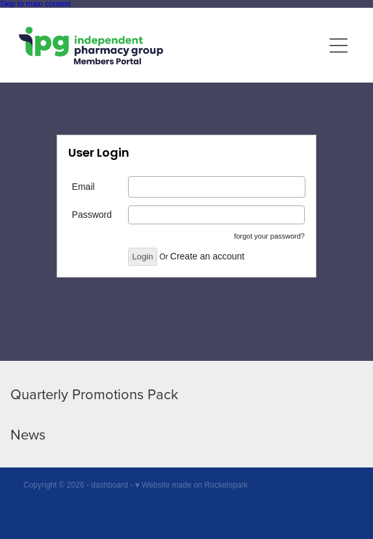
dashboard (109, 485)
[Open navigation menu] (338, 45)
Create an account (207, 256)
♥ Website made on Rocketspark (191, 485)
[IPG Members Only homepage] (171, 45)
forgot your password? (269, 236)
